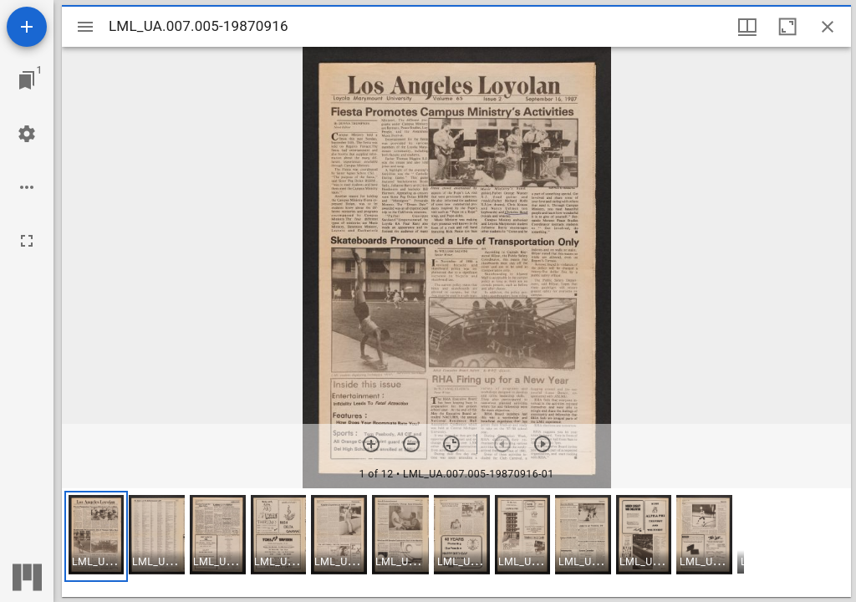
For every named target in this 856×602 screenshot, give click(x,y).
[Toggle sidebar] (85, 27)
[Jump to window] (27, 80)
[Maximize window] (787, 27)
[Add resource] (27, 27)
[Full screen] (27, 241)
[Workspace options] (27, 187)
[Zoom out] (411, 444)
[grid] (456, 542)
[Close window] (828, 27)
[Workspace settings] (27, 134)
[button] (96, 536)
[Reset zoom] (451, 444)
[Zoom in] (371, 444)
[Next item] (542, 444)
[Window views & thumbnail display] (747, 27)
